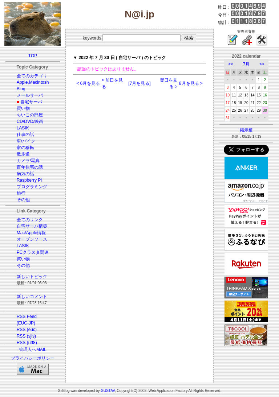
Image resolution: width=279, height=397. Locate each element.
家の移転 (25, 147)
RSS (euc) (27, 329)
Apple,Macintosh (33, 82)
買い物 (23, 108)
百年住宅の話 (30, 167)
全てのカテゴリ (32, 75)
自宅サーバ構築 (32, 226)
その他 (23, 199)
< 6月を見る (88, 83)
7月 (246, 64)
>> (261, 64)
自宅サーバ (31, 101)
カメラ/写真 (28, 160)
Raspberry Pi (29, 180)
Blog (21, 88)
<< (230, 64)
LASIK (23, 128)
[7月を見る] (139, 83)
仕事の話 (25, 134)
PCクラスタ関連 (33, 252)
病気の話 (25, 173)
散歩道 (23, 154)
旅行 (21, 193)
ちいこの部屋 (30, 114)
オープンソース (32, 239)
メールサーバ (30, 95)
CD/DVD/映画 (30, 121)
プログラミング (32, 186)
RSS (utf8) (27, 342)
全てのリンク (30, 219)
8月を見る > (191, 83)
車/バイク (26, 141)
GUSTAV (108, 391)
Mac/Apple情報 (31, 232)
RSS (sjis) (26, 336)
